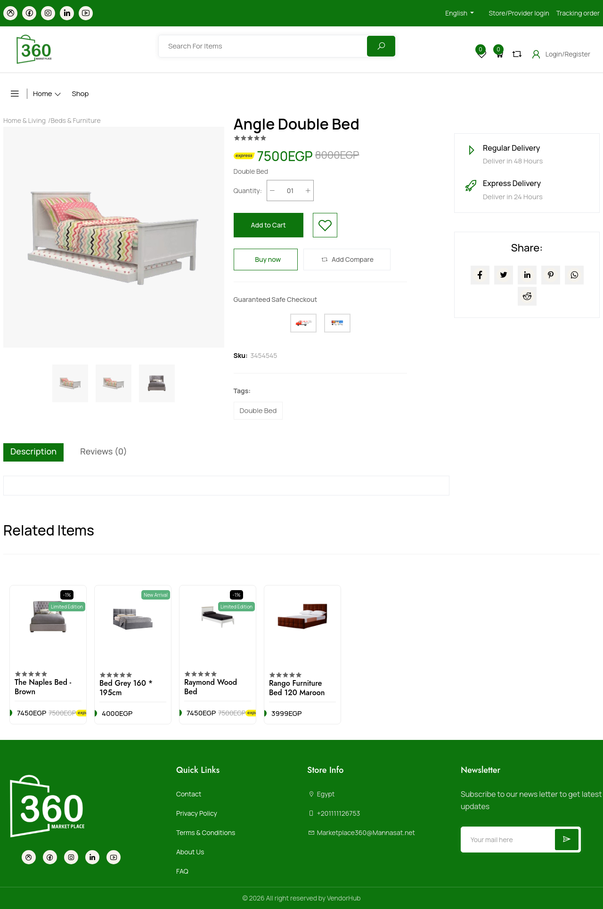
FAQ (182, 871)
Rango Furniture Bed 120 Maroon (297, 688)
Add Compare (347, 259)
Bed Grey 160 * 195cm (126, 688)
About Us (190, 851)
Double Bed (258, 410)
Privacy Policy (196, 813)
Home (42, 93)
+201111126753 (333, 813)
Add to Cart (268, 224)
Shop (80, 93)
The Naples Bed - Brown (43, 687)
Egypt (320, 793)
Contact (188, 793)
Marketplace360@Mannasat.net (361, 832)
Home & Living (24, 120)
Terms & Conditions (205, 832)
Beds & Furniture (75, 120)
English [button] (457, 12)
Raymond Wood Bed (210, 687)
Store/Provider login (519, 12)
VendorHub (344, 897)
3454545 (264, 355)
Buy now (266, 259)
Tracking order (578, 12)
